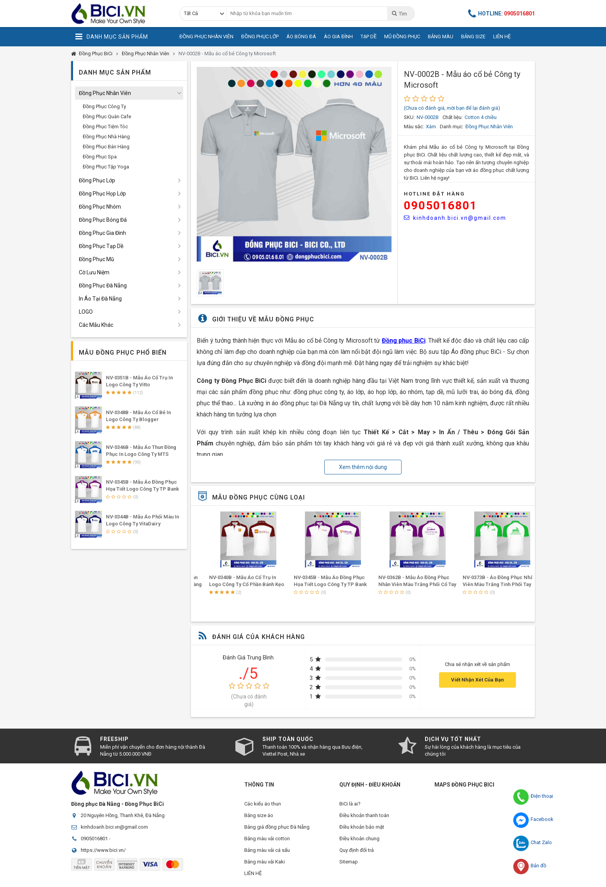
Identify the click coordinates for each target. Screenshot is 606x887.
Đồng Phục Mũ (96, 259)
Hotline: (501, 13)
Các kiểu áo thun (262, 804)
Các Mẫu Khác (96, 325)
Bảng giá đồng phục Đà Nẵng (277, 827)
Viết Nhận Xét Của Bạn (477, 680)
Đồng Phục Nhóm (100, 207)
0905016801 (440, 205)
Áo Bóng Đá (301, 36)
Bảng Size (473, 36)
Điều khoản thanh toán (364, 815)
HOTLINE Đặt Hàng (434, 194)
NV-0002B (428, 117)
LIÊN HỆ (253, 873)
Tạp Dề (368, 36)
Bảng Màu (440, 36)
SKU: (409, 117)
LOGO (86, 312)
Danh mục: (451, 126)
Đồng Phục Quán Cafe (107, 116)
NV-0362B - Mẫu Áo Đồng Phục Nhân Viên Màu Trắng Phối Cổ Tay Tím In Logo (489, 584)
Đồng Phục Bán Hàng (106, 147)
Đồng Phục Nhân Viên (206, 36)
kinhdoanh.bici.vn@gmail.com (455, 218)
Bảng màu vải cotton (267, 838)
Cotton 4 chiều (481, 117)
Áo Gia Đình (338, 36)
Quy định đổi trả (356, 850)
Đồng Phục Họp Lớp (102, 193)
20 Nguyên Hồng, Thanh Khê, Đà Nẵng (123, 815)
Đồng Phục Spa (100, 157)
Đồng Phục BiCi (95, 53)
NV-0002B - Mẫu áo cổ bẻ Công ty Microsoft (227, 53)
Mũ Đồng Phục (402, 36)
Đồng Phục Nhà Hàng (106, 136)
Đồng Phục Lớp (260, 36)
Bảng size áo (258, 815)
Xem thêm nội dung (363, 467)
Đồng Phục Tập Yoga (106, 167)
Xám (431, 126)
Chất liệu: (453, 117)
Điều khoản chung (359, 838)
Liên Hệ (502, 36)
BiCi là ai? (350, 804)
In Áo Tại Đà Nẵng (100, 299)
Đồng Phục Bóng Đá (103, 220)
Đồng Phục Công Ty (104, 106)
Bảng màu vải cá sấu (267, 850)
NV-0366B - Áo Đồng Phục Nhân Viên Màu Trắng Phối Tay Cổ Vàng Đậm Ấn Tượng (235, 584)
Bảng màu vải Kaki (264, 862)
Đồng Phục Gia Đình (102, 233)
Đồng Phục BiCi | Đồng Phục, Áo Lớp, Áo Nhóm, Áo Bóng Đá (119, 13)
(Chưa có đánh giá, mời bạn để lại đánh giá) (452, 108)
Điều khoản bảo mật (361, 827)
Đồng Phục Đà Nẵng (103, 285)
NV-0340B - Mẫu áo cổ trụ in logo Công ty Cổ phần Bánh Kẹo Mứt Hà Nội (318, 584)
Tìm (399, 13)
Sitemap (348, 862)
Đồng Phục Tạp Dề (101, 246)
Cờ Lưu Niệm (94, 272)
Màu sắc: (414, 126)
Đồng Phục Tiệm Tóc (105, 126)
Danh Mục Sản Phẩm (111, 36)
